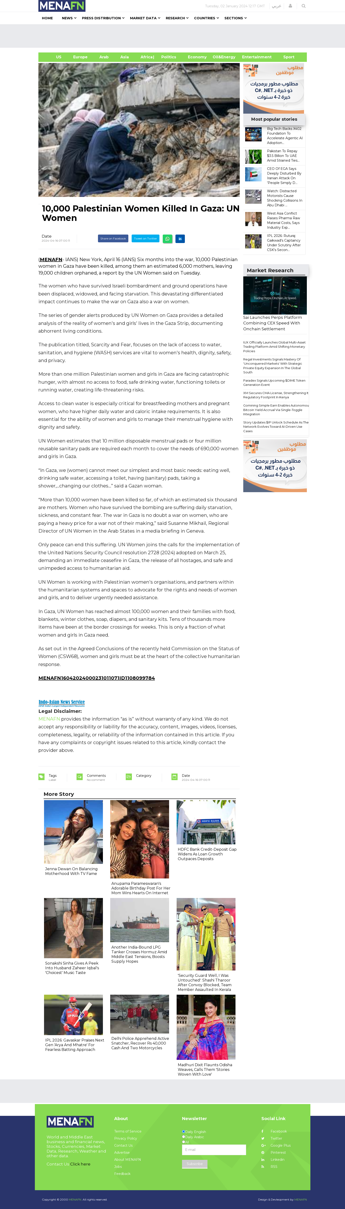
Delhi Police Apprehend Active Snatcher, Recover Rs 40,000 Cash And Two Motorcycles (140, 1043)
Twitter (271, 1138)
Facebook (274, 1131)
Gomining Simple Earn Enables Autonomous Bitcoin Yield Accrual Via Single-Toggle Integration (276, 409)
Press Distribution (101, 18)
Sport (285, 57)
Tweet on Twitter (145, 238)
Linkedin (272, 1159)
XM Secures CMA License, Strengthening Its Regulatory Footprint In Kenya (276, 395)
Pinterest (273, 1152)
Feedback (122, 1174)
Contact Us (123, 1145)
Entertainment (249, 57)
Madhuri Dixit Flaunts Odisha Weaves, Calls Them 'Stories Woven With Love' (205, 1070)
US (52, 57)
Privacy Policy (125, 1138)
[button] (290, 5)
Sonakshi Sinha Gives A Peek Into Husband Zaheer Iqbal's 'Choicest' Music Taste (72, 968)
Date (47, 236)
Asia (124, 57)
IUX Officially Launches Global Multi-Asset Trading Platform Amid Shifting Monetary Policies (274, 346)
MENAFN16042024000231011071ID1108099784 (96, 678)
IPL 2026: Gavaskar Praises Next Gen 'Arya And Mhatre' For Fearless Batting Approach (74, 1045)
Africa (146, 57)
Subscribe (195, 1164)
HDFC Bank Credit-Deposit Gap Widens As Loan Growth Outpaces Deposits (207, 854)
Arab (103, 57)
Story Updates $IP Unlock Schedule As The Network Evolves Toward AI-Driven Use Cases (276, 426)
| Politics (167, 57)
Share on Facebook (113, 238)
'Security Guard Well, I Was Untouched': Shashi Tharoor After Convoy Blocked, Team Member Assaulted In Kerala (204, 982)
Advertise (122, 1152)
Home (47, 18)
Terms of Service (128, 1131)
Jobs (118, 1167)
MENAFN (51, 259)
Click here (80, 1164)
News (67, 18)
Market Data (143, 18)
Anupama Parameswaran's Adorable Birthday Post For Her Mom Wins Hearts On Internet (140, 888)
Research (175, 18)
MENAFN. (75, 1199)
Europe (80, 57)
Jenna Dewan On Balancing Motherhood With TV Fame (71, 871)
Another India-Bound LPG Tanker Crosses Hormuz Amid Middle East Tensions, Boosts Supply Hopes (139, 954)
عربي (276, 5)
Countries (204, 18)
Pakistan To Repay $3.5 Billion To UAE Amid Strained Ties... (283, 156)
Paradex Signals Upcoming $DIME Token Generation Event (274, 383)
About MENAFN (127, 1159)
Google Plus (276, 1145)
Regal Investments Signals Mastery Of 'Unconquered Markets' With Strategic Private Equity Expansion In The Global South (272, 365)
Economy (197, 57)
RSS (269, 1167)
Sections (233, 18)
